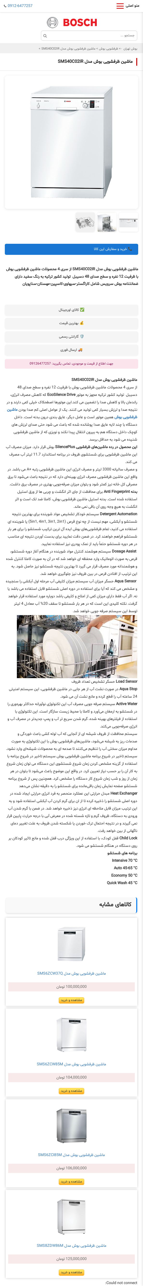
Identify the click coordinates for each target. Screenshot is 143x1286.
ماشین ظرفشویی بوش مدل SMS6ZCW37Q (71, 973)
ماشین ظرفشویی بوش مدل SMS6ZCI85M (71, 1155)
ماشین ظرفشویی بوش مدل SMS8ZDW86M (71, 1245)
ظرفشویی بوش (108, 49)
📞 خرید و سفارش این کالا (113, 249)
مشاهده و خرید (71, 1000)
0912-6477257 (20, 6)
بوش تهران (130, 49)
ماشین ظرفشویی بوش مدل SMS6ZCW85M (71, 1064)
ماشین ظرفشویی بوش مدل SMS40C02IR (67, 49)
